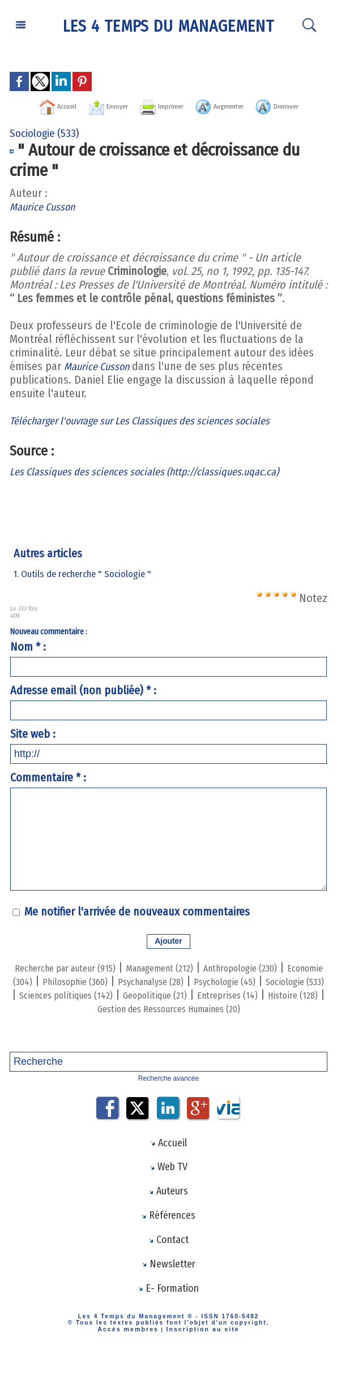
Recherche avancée (168, 1103)
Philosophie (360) (175, 993)
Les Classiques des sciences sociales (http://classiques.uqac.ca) (160, 484)
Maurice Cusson (46, 219)
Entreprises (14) (144, 1020)
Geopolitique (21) (58, 1020)
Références (168, 1245)
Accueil (40, 105)
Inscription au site (199, 1361)
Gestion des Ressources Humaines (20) (212, 1027)
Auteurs (168, 1219)
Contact (168, 1270)
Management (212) (198, 980)
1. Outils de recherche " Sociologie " (86, 587)
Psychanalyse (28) (269, 993)
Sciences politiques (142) (251, 1007)
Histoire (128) (222, 1020)
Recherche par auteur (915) (81, 980)
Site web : (33, 747)
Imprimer (179, 105)
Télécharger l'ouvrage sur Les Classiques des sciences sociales (156, 433)
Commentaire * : (48, 790)
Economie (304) (88, 993)
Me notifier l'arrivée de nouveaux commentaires (137, 924)
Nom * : (28, 660)
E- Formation (168, 1321)
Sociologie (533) (145, 1007)
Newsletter (168, 1295)
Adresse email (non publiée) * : (83, 703)
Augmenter (259, 105)
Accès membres (132, 1361)
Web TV (168, 1194)
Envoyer (107, 105)
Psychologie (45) (60, 1007)
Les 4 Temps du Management (168, 25)
